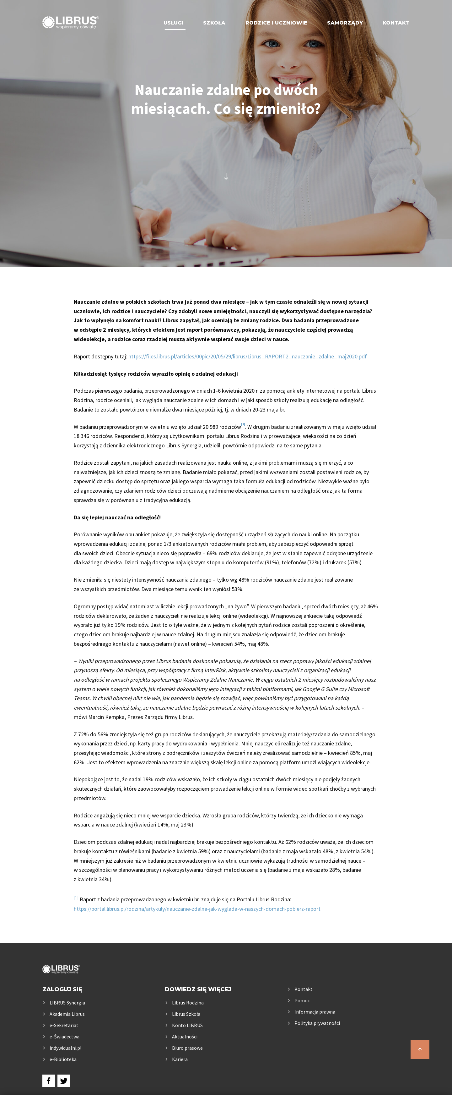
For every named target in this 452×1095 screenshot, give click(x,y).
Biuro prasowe (187, 1047)
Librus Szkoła (186, 1013)
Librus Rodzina (188, 1002)
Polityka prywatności (317, 1023)
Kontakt (396, 23)
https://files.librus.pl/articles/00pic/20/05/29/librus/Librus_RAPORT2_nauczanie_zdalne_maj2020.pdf (247, 356)
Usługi (173, 23)
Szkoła (214, 23)
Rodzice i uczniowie (276, 23)
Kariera (180, 1059)
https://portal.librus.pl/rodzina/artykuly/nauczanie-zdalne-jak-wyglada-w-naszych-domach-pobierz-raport (197, 908)
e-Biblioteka (63, 1059)
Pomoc (302, 1000)
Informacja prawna (314, 1011)
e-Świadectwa (64, 1036)
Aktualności (184, 1036)
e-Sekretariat (64, 1025)
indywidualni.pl (66, 1047)
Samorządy (345, 23)
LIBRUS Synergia (67, 1002)
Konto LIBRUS (187, 1025)
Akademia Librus (67, 1013)
